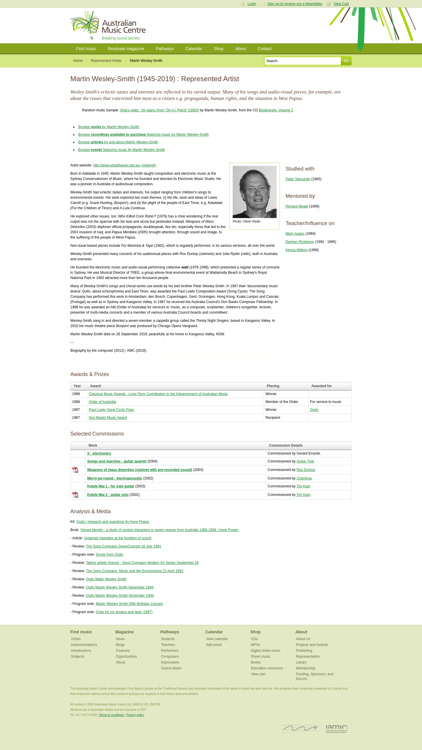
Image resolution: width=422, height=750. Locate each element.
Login (252, 4)
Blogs (120, 645)
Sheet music (260, 656)
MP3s (255, 645)
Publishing (304, 651)
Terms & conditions (111, 715)
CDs (254, 639)
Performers (169, 651)
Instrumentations (84, 645)
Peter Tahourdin (297, 179)
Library (301, 662)
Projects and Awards (312, 645)
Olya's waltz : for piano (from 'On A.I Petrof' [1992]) (159, 110)
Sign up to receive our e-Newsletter (294, 4)
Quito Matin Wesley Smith (106, 579)
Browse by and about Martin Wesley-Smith (118, 142)
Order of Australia (102, 402)
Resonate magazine (126, 48)
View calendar (217, 639)
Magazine (124, 632)
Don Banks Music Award (108, 418)
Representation (308, 656)
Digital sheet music (265, 651)
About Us (303, 639)
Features (123, 651)
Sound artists (171, 668)
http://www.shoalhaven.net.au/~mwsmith (124, 165)
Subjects (77, 656)
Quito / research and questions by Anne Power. (113, 522)
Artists (76, 639)
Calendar (194, 48)
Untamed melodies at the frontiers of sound (117, 538)
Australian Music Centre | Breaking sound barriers (109, 25)
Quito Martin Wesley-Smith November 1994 (120, 595)
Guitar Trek (305, 461)
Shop (219, 48)
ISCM (300, 729)
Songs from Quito (109, 554)
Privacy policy (135, 715)
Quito (314, 410)
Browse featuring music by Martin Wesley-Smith (143, 134)
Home (78, 61)
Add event (214, 645)
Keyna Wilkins (296, 250)
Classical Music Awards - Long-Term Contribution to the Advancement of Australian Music (158, 394)
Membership (305, 668)
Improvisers (170, 662)
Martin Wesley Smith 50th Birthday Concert (129, 604)
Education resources (267, 668)
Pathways (165, 48)
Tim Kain (303, 486)
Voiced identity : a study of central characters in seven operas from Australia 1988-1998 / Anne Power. (159, 530)
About (240, 48)
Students (168, 639)
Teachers (168, 645)
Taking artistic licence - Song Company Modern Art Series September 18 (142, 563)
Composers (170, 656)
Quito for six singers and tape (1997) (124, 612)
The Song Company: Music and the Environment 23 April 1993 (134, 571)
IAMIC (337, 729)
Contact (265, 48)
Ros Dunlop (306, 470)
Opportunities (126, 656)
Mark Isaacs (294, 234)
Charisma (304, 478)
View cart (258, 674)
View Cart (341, 4)
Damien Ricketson (299, 242)
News (120, 639)
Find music (86, 48)
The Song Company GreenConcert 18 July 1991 (123, 546)
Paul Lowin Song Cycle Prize (111, 410)
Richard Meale (296, 206)
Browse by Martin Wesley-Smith (108, 127)
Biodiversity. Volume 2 (276, 110)
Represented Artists (106, 61)
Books (256, 662)
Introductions (81, 651)
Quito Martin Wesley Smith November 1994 (120, 587)
